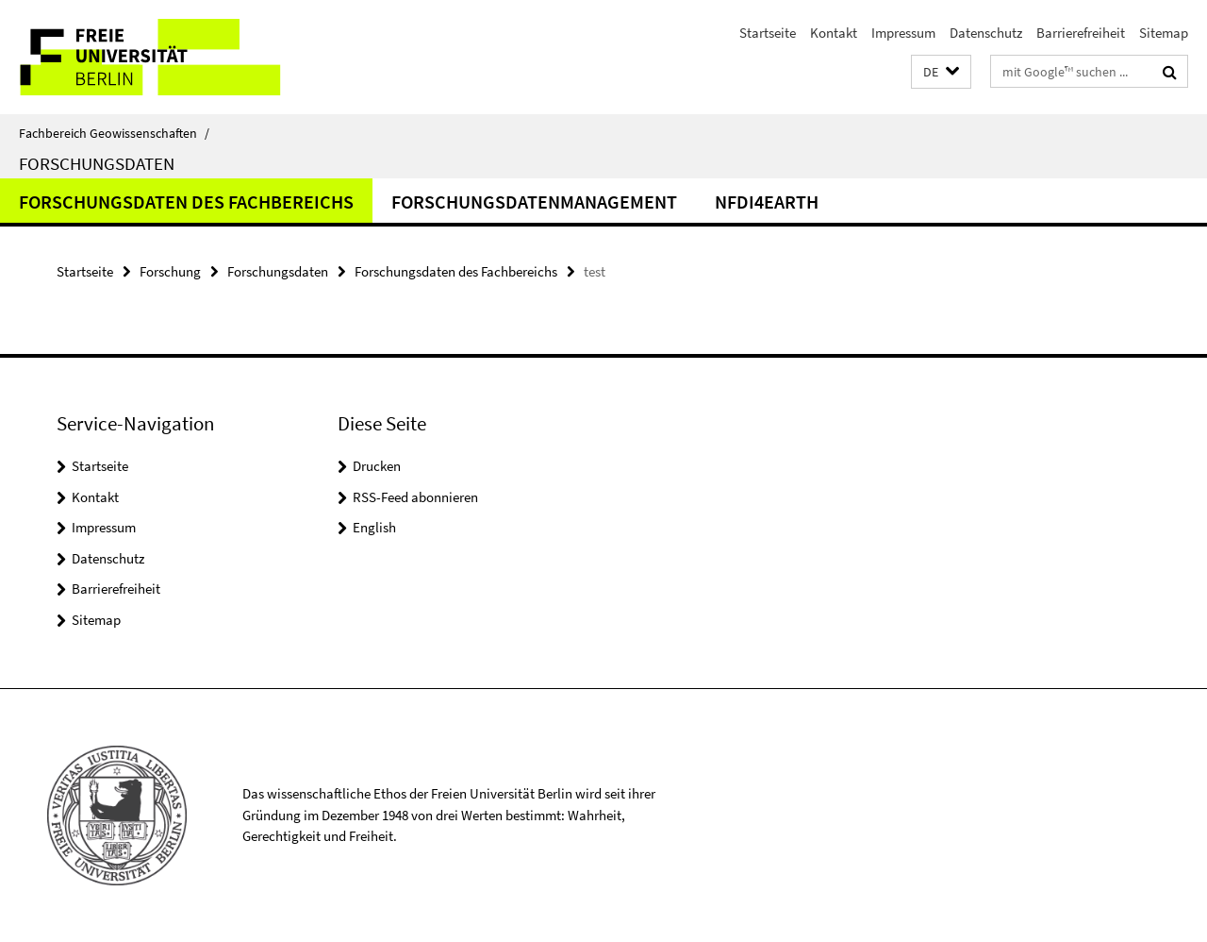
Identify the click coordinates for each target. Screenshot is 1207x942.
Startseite (767, 33)
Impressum (903, 33)
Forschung (170, 271)
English (374, 527)
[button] (941, 72)
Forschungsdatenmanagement (534, 201)
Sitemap (1163, 33)
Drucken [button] (377, 466)
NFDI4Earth (766, 201)
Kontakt (833, 33)
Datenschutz (986, 33)
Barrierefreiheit (1080, 33)
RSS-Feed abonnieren (415, 497)
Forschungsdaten (96, 163)
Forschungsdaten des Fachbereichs (186, 201)
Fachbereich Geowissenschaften (114, 133)
